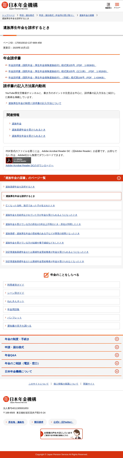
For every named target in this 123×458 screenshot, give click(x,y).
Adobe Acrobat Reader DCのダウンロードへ (29, 162)
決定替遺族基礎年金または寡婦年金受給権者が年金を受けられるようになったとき (47, 252)
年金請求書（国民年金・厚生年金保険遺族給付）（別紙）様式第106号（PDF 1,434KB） (57, 77)
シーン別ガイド (15, 293)
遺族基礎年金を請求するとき (20, 186)
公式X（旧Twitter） (63, 422)
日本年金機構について (18, 371)
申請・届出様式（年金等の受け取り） (56, 15)
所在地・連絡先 (16, 422)
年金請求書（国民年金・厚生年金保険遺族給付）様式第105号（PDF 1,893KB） (52, 65)
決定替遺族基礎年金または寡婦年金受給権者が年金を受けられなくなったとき (45, 261)
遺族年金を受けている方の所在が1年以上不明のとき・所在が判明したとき (43, 224)
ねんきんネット (15, 301)
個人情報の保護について (66, 384)
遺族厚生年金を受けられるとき (28, 136)
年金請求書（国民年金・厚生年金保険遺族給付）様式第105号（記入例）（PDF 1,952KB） (58, 71)
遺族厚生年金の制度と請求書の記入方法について (34, 103)
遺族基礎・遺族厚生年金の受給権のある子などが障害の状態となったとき (43, 233)
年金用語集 (13, 309)
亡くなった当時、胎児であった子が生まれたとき (30, 205)
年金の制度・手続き (17, 339)
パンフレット (14, 317)
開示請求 (38, 422)
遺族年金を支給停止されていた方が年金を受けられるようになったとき (41, 215)
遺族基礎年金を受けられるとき (28, 129)
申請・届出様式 (27, 15)
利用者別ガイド (15, 284)
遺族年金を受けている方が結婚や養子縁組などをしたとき (35, 242)
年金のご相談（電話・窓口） (22, 363)
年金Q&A (10, 355)
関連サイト (88, 384)
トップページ (8, 15)
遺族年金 (16, 123)
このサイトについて (39, 384)
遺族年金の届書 (86, 15)
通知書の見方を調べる (19, 325)
